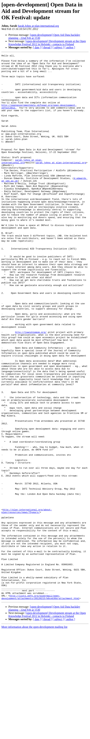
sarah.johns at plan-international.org (21, 183)
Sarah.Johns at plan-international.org (38, 25)
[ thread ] (47, 47)
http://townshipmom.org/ (30, 388)
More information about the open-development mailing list (34, 735)
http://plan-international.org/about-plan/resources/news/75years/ (26, 602)
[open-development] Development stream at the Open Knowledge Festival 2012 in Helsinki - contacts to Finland (47, 43)
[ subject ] (58, 47)
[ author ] (70, 47)
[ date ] (37, 47)
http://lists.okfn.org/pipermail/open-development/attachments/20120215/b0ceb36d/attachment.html (40, 706)
